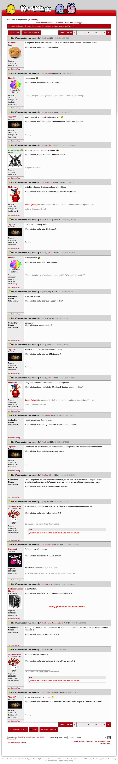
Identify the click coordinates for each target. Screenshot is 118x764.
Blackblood (21, 737)
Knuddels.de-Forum (16, 26)
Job (70, 760)
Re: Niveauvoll (47, 584)
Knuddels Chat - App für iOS (50, 759)
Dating (98, 759)
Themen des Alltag (32, 26)
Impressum (63, 760)
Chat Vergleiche (51, 760)
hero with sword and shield (35, 737)
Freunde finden (68, 759)
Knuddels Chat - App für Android (27, 759)
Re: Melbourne (47, 220)
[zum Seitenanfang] (14, 69)
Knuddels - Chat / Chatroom (95, 741)
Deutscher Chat (7, 759)
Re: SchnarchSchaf (48, 544)
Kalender (59, 23)
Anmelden (33, 19)
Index (33, 729)
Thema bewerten (31, 33)
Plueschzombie (12, 739)
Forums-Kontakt (79, 741)
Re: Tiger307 (46, 145)
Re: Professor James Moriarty (52, 623)
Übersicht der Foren (44, 23)
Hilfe (67, 23)
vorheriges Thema (18, 729)
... (92, 33)
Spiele (92, 759)
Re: (43, 38)
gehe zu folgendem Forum (58, 737)
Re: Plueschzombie (48, 182)
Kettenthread (47, 26)
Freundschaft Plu (82, 759)
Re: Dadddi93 (46, 73)
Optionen (14, 33)
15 (100, 33)
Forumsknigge (76, 23)
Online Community (109, 759)
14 (96, 33)
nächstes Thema (49, 729)
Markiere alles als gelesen (17, 742)
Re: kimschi (46, 112)
